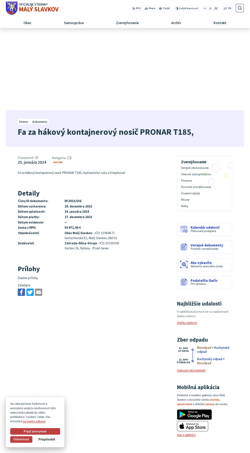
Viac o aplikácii (186, 358)
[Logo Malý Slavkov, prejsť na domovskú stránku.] (32, 8)
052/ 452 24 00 (224, 430)
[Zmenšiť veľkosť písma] (205, 8)
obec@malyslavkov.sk (229, 434)
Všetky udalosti (187, 246)
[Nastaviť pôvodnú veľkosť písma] (210, 8)
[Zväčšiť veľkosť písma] (216, 8)
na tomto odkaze (34, 421)
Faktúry (58, 86)
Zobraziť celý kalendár (191, 294)
